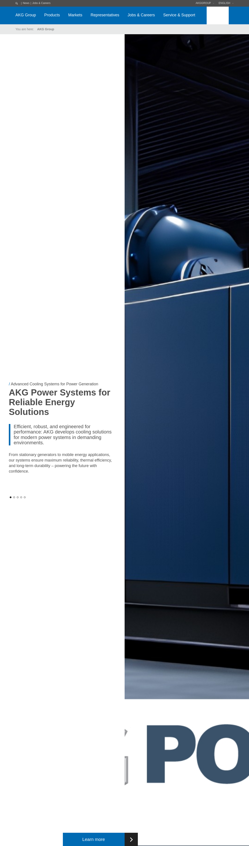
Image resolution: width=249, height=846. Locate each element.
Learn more (93, 839)
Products (52, 15)
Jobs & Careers (41, 3)
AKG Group (25, 15)
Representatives (105, 15)
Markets (75, 15)
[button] (10, 497)
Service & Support (179, 15)
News (26, 3)
